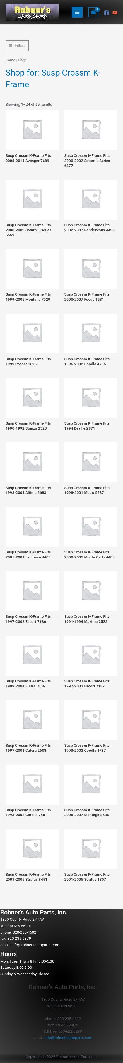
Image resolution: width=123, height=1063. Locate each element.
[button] (17, 45)
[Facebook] (106, 12)
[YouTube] (114, 12)
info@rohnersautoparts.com (35, 944)
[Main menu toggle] (77, 12)
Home (10, 60)
